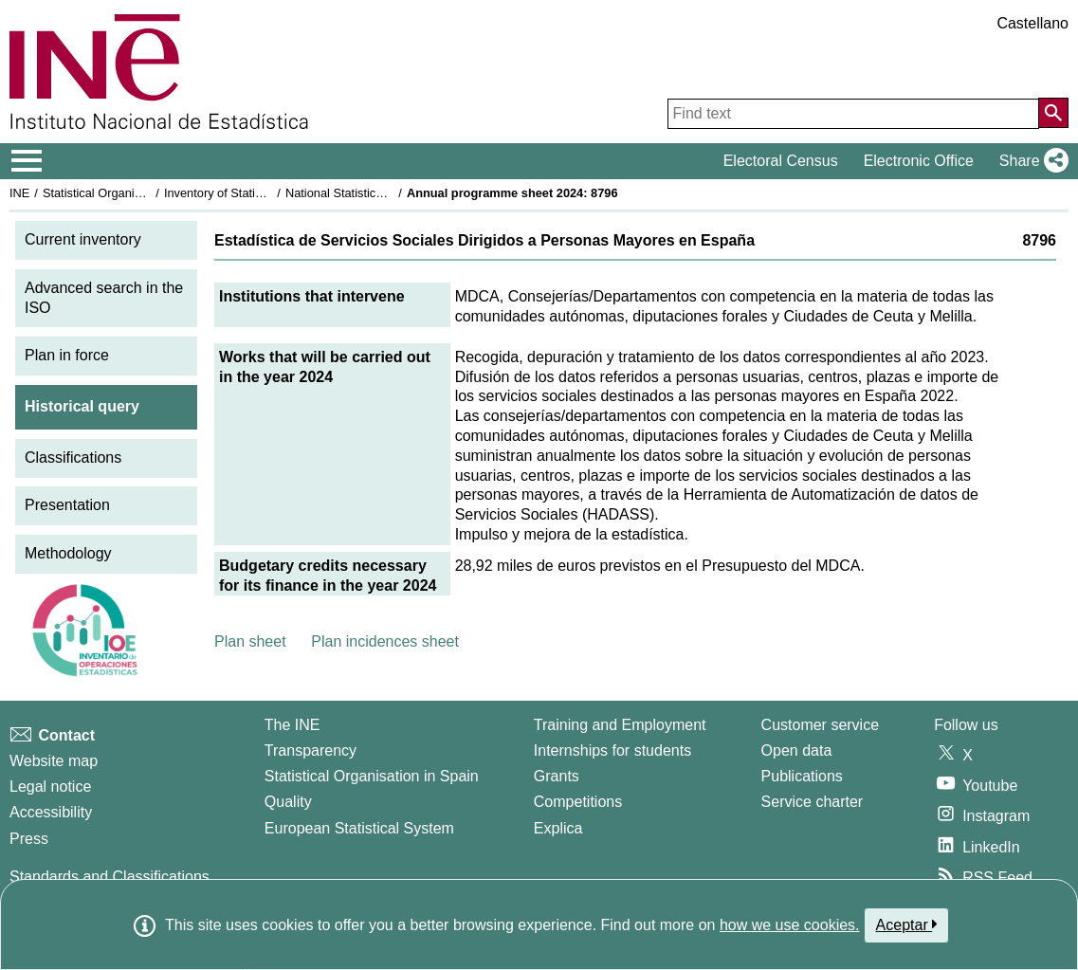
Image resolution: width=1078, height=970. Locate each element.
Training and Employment (620, 725)
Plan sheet (250, 641)
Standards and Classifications (109, 877)
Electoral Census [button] (780, 161)
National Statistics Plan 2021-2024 (378, 193)
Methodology (68, 553)
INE (19, 193)
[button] (1030, 161)
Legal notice (50, 786)
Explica (558, 828)
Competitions (578, 802)
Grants (556, 776)
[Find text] (853, 114)
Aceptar (907, 924)
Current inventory (83, 239)
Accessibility (50, 812)
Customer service (820, 725)
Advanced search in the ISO (104, 298)
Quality (288, 802)
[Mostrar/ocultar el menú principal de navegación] (27, 161)
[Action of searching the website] (1053, 113)
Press (28, 839)
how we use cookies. (790, 925)
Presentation (67, 505)
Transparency (310, 750)
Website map (53, 761)
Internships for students (612, 750)
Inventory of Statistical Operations (254, 193)
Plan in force (67, 355)
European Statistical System (359, 828)
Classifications (73, 457)
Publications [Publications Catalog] (802, 776)
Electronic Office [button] (919, 161)
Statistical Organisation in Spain (128, 193)
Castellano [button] (1032, 23)
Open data (796, 750)
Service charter (812, 802)
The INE (292, 725)
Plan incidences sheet (385, 641)
